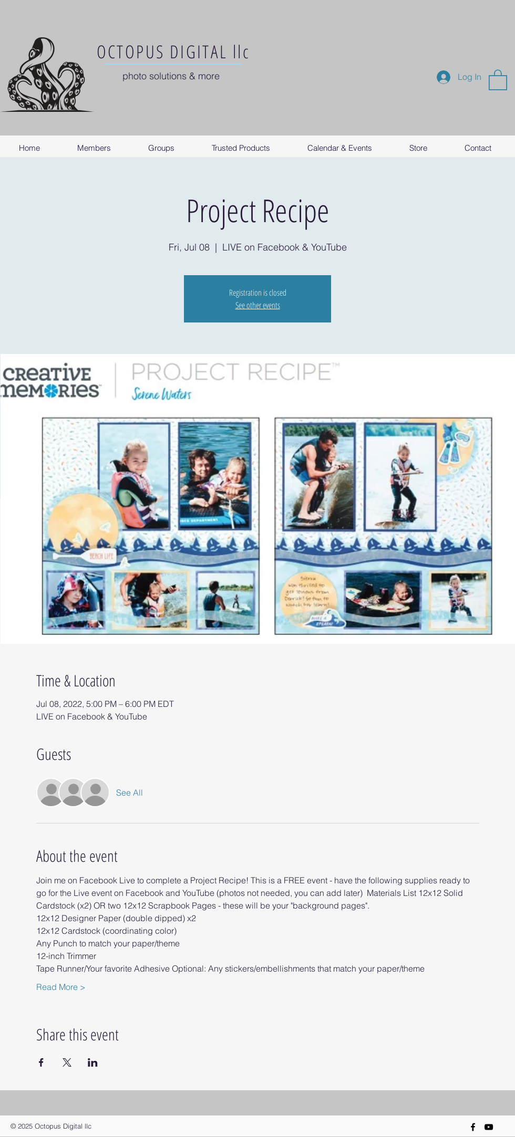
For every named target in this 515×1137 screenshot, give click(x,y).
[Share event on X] (67, 1062)
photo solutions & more (171, 76)
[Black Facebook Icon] (473, 1127)
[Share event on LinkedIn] (93, 1062)
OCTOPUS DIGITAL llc (174, 51)
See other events (257, 305)
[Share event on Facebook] (41, 1062)
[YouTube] (488, 1127)
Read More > (61, 987)
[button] (498, 79)
